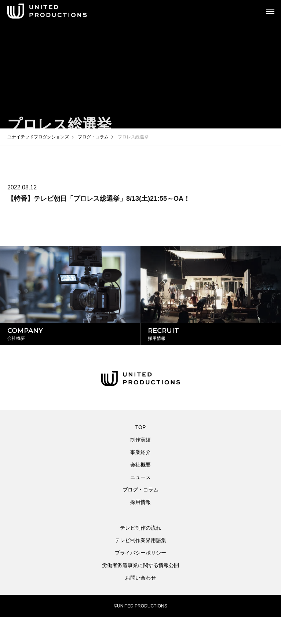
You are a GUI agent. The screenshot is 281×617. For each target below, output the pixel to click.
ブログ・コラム (140, 489)
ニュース (140, 477)
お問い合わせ (140, 577)
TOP (140, 427)
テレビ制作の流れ (140, 527)
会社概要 (140, 464)
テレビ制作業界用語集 (140, 540)
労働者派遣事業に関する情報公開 (140, 565)
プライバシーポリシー (140, 552)
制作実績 (140, 439)
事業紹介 (140, 452)
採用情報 (140, 502)
